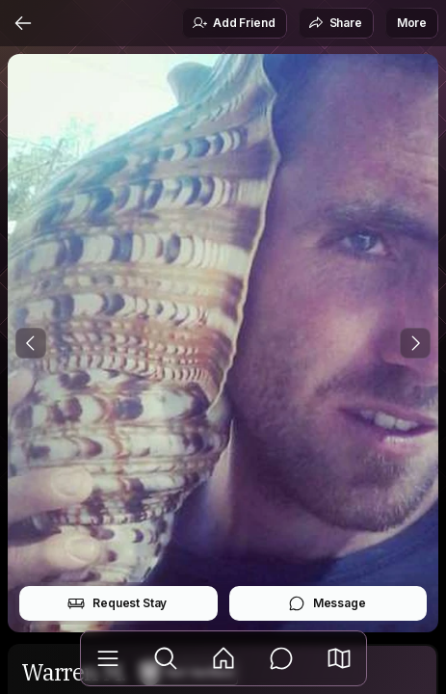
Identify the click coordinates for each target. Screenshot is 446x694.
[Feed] (223, 658)
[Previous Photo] (30, 343)
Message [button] (327, 603)
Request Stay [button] (117, 603)
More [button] (412, 22)
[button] (339, 658)
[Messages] (281, 658)
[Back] (23, 23)
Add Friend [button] (233, 23)
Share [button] (335, 23)
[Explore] (166, 658)
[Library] (108, 658)
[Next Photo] (415, 343)
